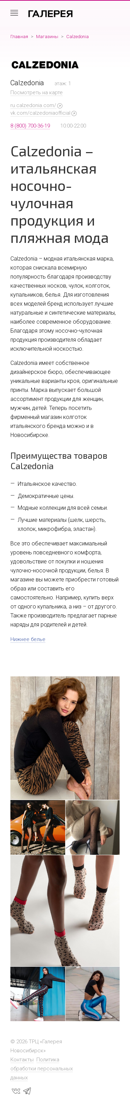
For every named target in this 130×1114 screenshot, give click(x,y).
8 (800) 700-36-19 (30, 126)
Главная (19, 36)
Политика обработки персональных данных (41, 1068)
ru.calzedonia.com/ (33, 105)
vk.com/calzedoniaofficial (40, 113)
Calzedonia (77, 36)
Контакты (22, 1059)
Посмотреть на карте (36, 92)
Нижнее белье (27, 639)
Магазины (47, 36)
